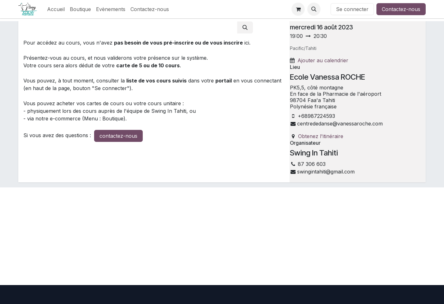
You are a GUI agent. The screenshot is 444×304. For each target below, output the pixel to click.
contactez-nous (118, 136)
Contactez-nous (401, 9)
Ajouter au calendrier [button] (322, 60)
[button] (314, 9)
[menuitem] (56, 9)
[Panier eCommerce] (298, 9)
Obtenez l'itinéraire (320, 136)
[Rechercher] (245, 27)
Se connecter (352, 9)
